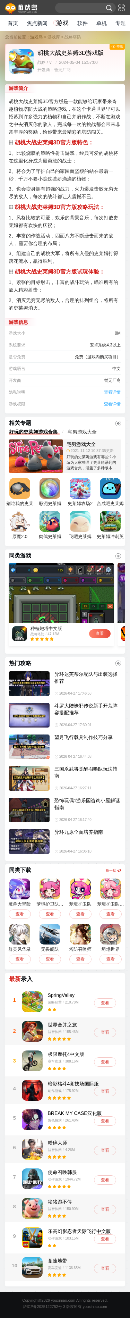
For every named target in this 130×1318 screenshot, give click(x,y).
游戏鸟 (36, 37)
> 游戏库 (52, 37)
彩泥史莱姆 (50, 492)
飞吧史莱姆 (80, 525)
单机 (101, 23)
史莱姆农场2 (80, 492)
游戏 (62, 22)
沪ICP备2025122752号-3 (44, 1306)
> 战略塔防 (71, 37)
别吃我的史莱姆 (19, 493)
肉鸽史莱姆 (50, 525)
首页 (13, 23)
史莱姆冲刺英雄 (110, 526)
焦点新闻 (37, 23)
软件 (82, 23)
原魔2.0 (19, 525)
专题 (120, 23)
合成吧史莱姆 (110, 492)
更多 (118, 423)
